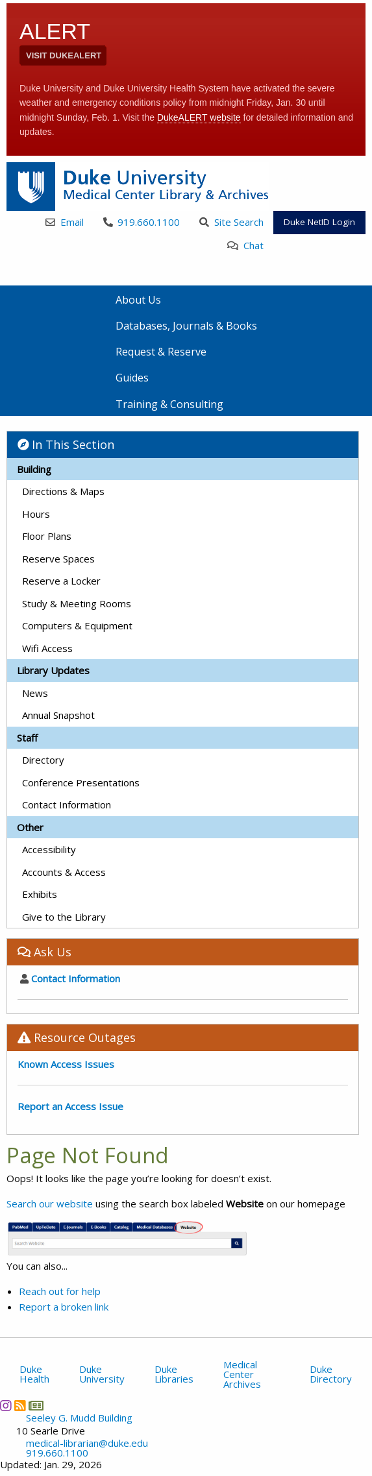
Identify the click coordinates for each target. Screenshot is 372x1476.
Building (34, 469)
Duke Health (34, 1373)
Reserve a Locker (61, 580)
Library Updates (53, 670)
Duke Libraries (174, 1373)
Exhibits (39, 894)
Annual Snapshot (58, 714)
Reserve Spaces (58, 558)
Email (64, 221)
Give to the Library (64, 916)
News (35, 692)
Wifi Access (47, 648)
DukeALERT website (199, 117)
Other (30, 827)
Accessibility (49, 849)
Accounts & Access (64, 871)
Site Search (231, 221)
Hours (36, 513)
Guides (132, 377)
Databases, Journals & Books (186, 326)
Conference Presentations (81, 782)
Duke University (102, 1373)
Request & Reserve (161, 352)
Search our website (49, 1203)
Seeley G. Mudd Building (79, 1418)
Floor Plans (46, 535)
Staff (27, 737)
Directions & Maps (63, 491)
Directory (43, 759)
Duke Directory (331, 1373)
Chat (245, 245)
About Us (138, 300)
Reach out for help (60, 1291)
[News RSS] (19, 1405)
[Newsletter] (36, 1405)
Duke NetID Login (319, 222)
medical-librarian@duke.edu (87, 1443)
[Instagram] (5, 1405)
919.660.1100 (141, 221)
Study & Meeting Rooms (76, 603)
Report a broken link (63, 1306)
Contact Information (66, 804)
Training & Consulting (169, 404)
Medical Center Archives (242, 1374)
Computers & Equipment (77, 625)
